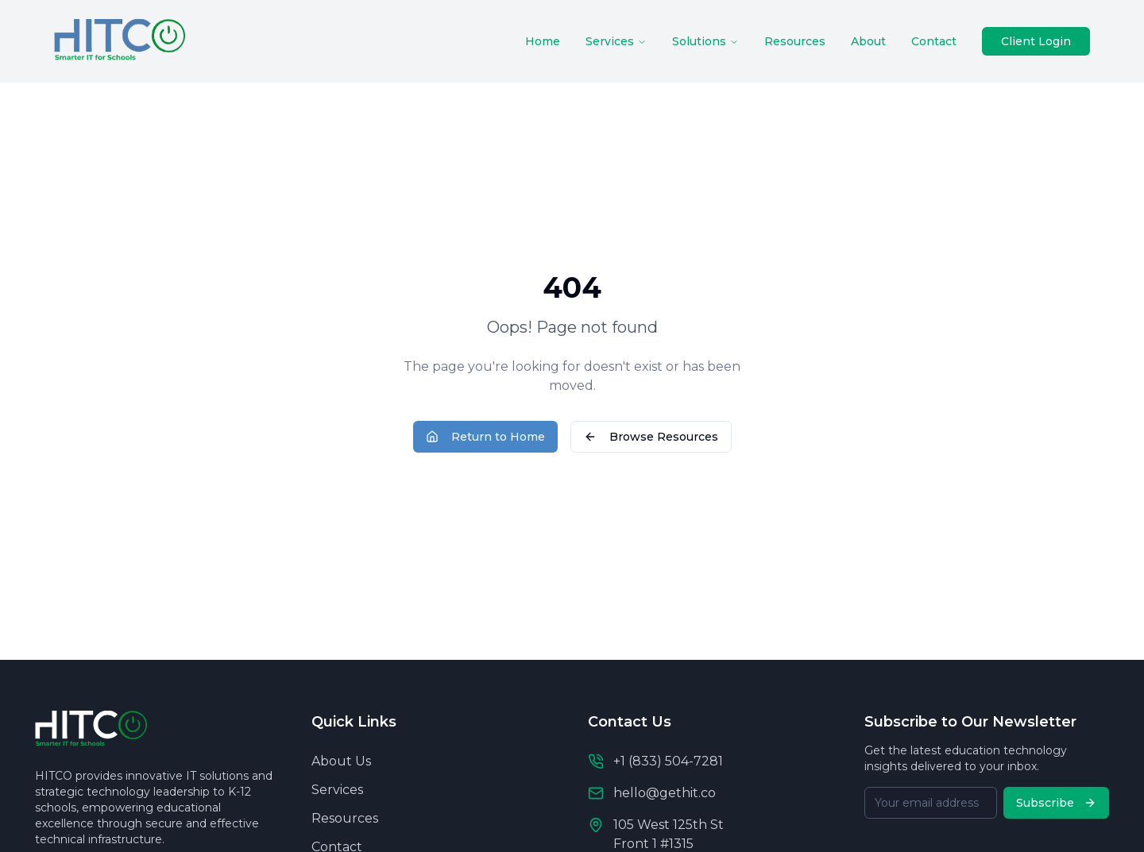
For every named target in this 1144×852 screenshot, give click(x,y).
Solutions (705, 41)
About (868, 41)
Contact (934, 41)
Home (542, 41)
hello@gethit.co (664, 792)
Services (616, 41)
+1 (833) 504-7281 (668, 761)
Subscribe (1056, 803)
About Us (341, 761)
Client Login (1036, 41)
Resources (794, 41)
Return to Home (485, 437)
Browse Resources (651, 437)
